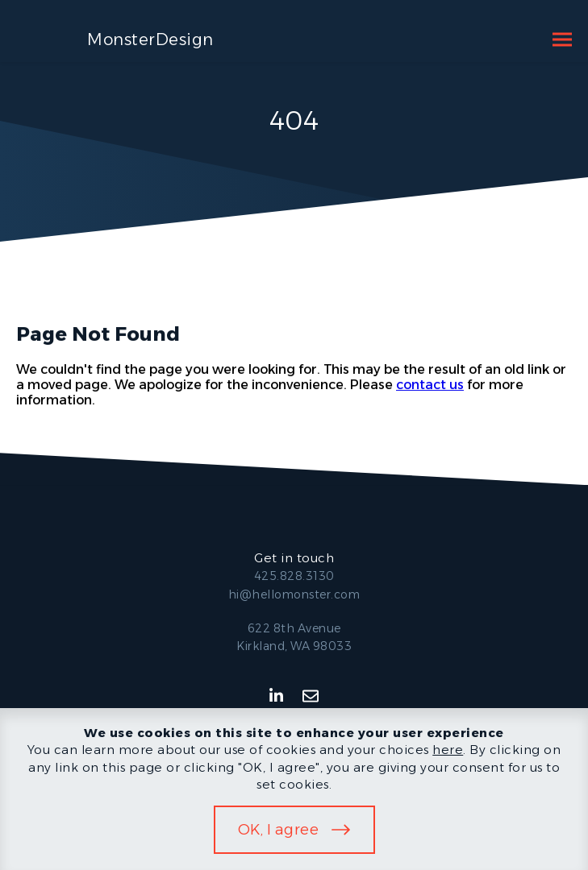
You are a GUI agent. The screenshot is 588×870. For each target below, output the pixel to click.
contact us (430, 384)
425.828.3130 (294, 576)
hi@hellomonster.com (294, 594)
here (447, 749)
